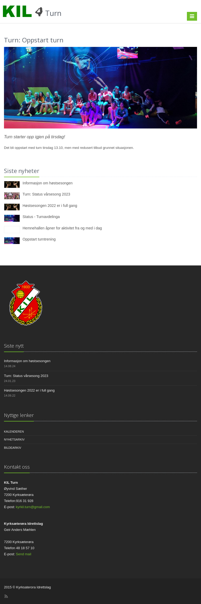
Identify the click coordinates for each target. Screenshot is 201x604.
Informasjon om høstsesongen (47, 183)
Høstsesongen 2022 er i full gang (50, 205)
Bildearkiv (12, 447)
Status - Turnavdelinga (41, 217)
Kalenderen (14, 431)
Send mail (23, 554)
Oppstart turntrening (39, 239)
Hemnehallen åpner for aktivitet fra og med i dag (62, 228)
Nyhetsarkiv (14, 439)
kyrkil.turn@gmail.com (33, 507)
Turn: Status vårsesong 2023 (46, 194)
